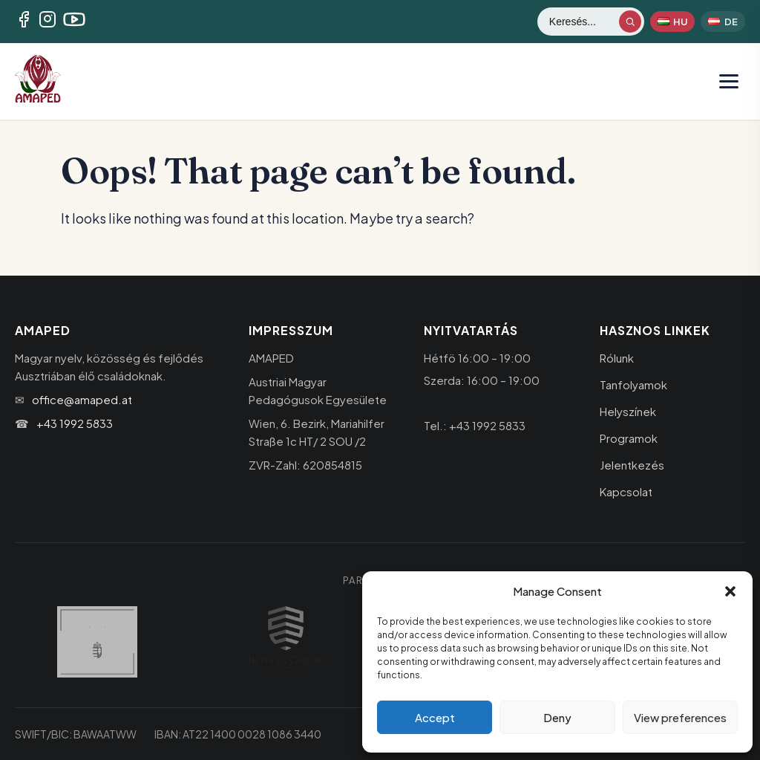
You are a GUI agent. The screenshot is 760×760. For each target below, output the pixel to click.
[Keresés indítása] (630, 21)
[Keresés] (583, 21)
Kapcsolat (626, 491)
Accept (435, 717)
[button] (730, 591)
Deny (557, 717)
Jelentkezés (632, 465)
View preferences (680, 717)
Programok (629, 438)
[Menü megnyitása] (728, 81)
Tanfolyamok (633, 384)
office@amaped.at (82, 399)
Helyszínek (628, 411)
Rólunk (617, 358)
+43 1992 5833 (74, 423)
